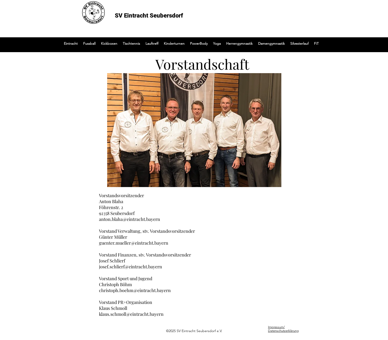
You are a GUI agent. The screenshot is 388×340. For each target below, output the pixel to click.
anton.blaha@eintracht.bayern (129, 219)
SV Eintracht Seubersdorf (149, 15)
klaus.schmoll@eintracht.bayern (131, 314)
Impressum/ (276, 327)
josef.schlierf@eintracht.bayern (130, 267)
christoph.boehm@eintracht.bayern (135, 290)
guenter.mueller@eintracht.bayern (133, 243)
